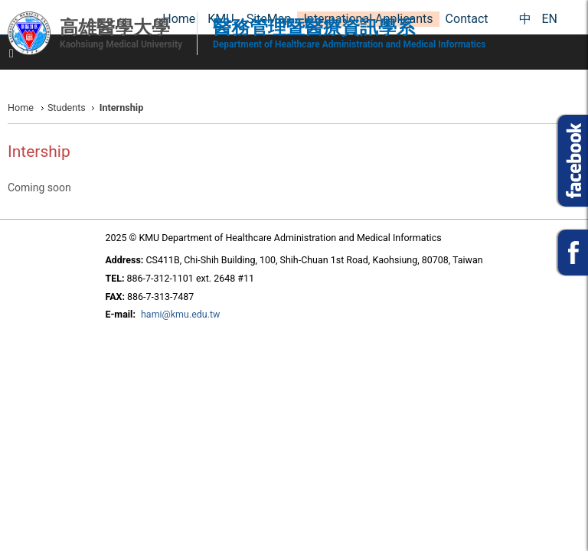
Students (66, 107)
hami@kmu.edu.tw (180, 314)
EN (549, 18)
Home (21, 107)
